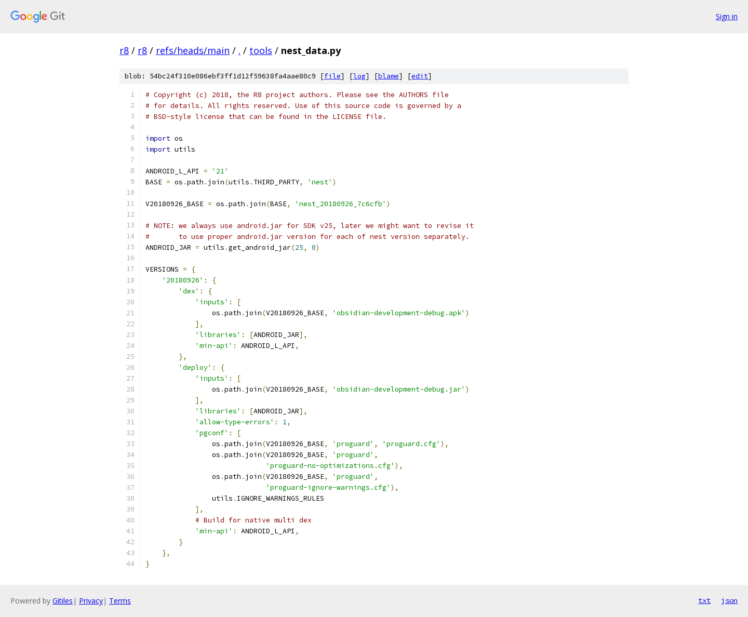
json (729, 600)
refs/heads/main (193, 50)
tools (260, 50)
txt (704, 600)
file (332, 76)
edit (419, 76)
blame (388, 76)
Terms (120, 601)
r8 (124, 50)
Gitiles (62, 601)
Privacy (91, 601)
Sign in (727, 16)
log (359, 76)
